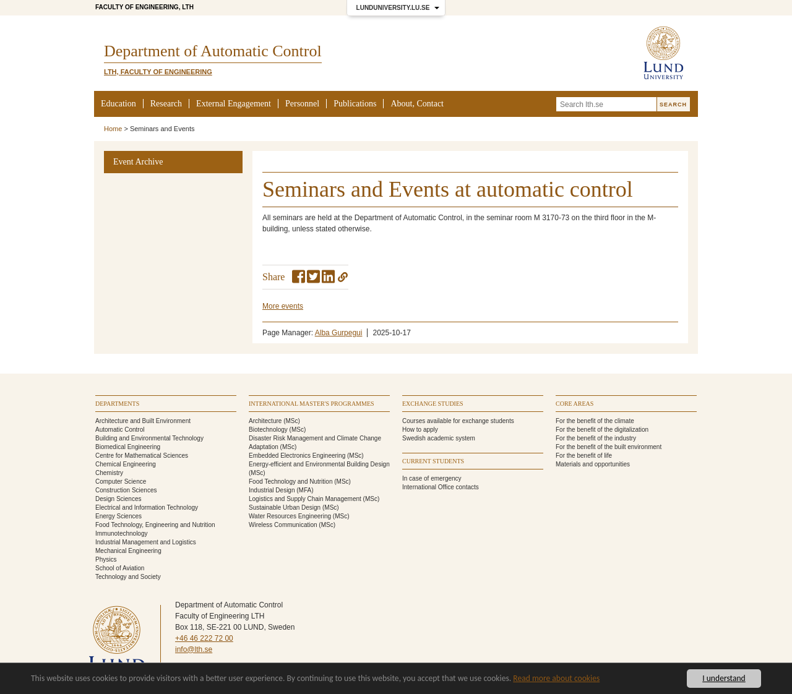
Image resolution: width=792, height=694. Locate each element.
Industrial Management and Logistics (145, 542)
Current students (433, 461)
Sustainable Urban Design (285, 507)
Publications (355, 103)
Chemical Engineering (125, 464)
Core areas (574, 403)
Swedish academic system (438, 438)
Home (113, 128)
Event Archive (138, 161)
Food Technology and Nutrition (290, 481)
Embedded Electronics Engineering (297, 455)
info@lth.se (193, 649)
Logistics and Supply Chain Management (305, 498)
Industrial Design (272, 490)
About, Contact (417, 103)
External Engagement (233, 103)
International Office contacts (440, 487)
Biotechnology (268, 429)
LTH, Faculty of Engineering (158, 71)
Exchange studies (432, 403)
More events (282, 306)
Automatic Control (119, 429)
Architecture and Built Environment (143, 421)
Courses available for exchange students (458, 421)
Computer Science (120, 481)
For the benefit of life (584, 455)
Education (118, 103)
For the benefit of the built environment (608, 446)
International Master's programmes (311, 403)
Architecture (265, 421)
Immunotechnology (121, 533)
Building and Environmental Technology (149, 438)
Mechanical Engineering (128, 550)
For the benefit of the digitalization (602, 429)
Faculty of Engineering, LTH (144, 7)
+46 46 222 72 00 (204, 638)
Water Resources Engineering (290, 516)
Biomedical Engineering (127, 446)
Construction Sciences (126, 490)
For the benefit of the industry (596, 438)
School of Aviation (119, 568)
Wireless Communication (283, 524)
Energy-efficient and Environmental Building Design (319, 464)
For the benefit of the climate (595, 421)
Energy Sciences (118, 516)
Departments (117, 403)
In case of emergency (432, 478)
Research (166, 103)
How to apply (420, 429)
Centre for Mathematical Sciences (141, 455)
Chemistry (109, 472)
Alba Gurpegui (339, 332)
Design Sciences (118, 498)
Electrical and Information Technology (146, 507)
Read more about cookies (556, 678)
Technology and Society (128, 576)
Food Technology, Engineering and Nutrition (155, 524)
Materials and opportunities (593, 464)
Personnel (302, 103)
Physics (105, 559)
